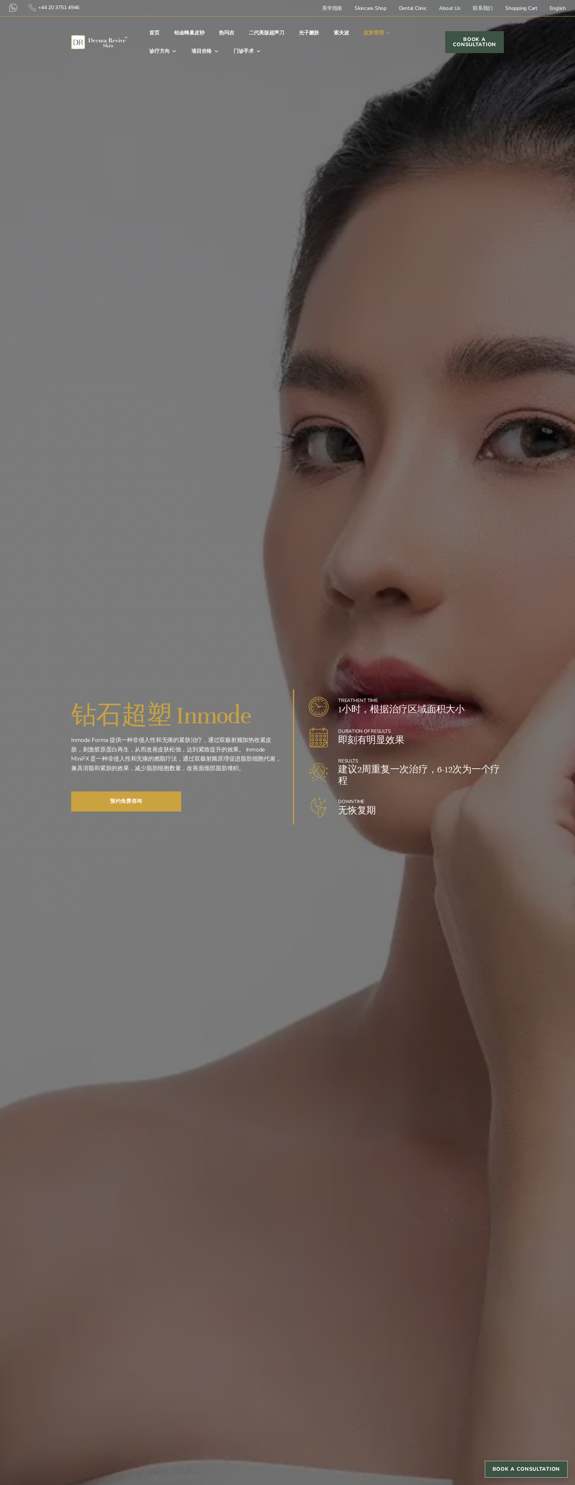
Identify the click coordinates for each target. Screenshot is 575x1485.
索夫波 (341, 32)
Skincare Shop (371, 8)
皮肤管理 (377, 33)
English (558, 8)
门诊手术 (247, 51)
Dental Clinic (413, 8)
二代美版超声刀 (266, 32)
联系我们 (483, 8)
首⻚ (154, 32)
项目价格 (205, 51)
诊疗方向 (163, 51)
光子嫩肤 (309, 32)
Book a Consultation (526, 1469)
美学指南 (332, 8)
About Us (449, 8)
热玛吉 (226, 32)
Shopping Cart (521, 8)
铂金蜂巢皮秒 (189, 32)
